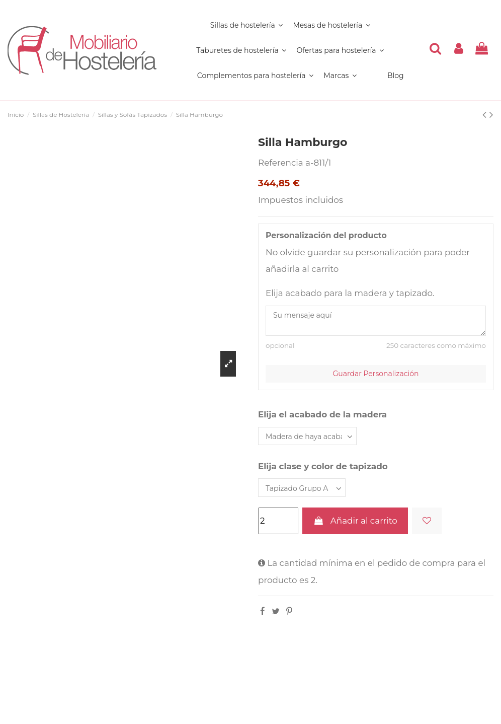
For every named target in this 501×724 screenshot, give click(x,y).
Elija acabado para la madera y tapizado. (350, 293)
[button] (255, 75)
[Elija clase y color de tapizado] (302, 487)
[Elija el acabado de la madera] (307, 436)
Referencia (280, 163)
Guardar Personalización (376, 373)
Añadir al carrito (355, 521)
